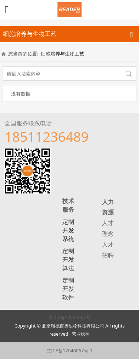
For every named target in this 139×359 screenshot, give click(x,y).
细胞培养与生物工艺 (62, 53)
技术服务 (68, 205)
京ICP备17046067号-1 (70, 351)
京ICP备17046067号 (69, 317)
